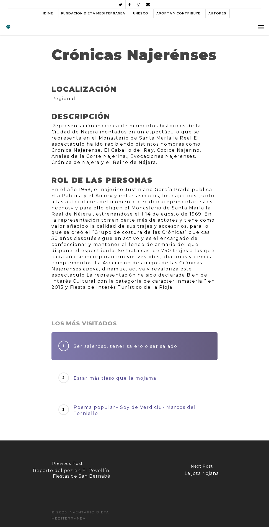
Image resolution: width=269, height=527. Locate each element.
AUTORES (217, 13)
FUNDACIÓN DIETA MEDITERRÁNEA (93, 13)
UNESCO (140, 13)
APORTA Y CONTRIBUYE (178, 13)
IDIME (48, 13)
